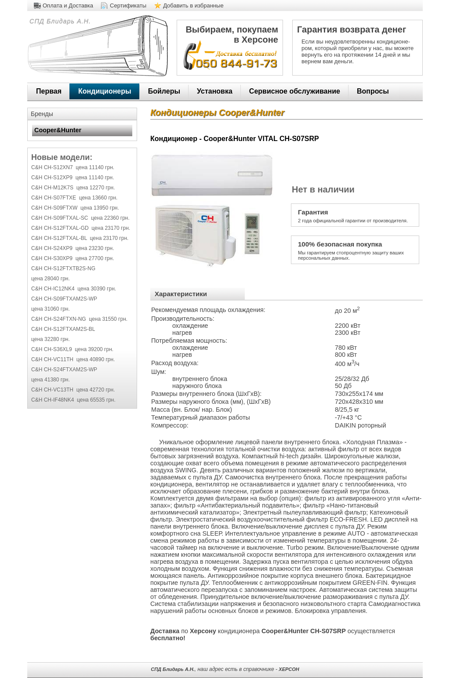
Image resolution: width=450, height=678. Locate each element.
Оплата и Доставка (68, 5)
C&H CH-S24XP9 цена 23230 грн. (72, 248)
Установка (214, 91)
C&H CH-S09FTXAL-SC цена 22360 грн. (80, 218)
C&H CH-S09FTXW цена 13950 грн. (75, 208)
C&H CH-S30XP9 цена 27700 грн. (72, 258)
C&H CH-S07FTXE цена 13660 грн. (74, 198)
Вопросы (373, 91)
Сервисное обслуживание (294, 91)
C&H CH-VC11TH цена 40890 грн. (73, 359)
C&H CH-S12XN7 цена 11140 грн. (72, 167)
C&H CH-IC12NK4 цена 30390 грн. (73, 289)
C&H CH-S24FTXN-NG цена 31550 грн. (79, 319)
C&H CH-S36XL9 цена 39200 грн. (72, 349)
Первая (49, 91)
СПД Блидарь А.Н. (59, 21)
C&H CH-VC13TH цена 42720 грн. (73, 390)
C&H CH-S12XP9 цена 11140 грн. (72, 177)
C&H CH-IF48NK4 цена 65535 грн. (73, 400)
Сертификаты (128, 5)
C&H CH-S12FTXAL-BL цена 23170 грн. (79, 238)
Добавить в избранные (193, 5)
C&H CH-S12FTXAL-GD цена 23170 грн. (80, 228)
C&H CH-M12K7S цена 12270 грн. (73, 188)
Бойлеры (164, 91)
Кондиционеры (104, 91)
